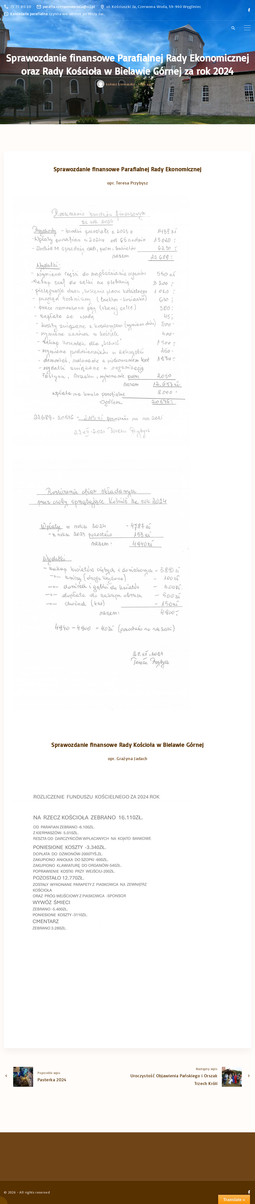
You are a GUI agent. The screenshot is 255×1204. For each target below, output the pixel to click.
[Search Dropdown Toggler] (233, 28)
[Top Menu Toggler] (247, 27)
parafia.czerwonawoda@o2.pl (69, 6)
